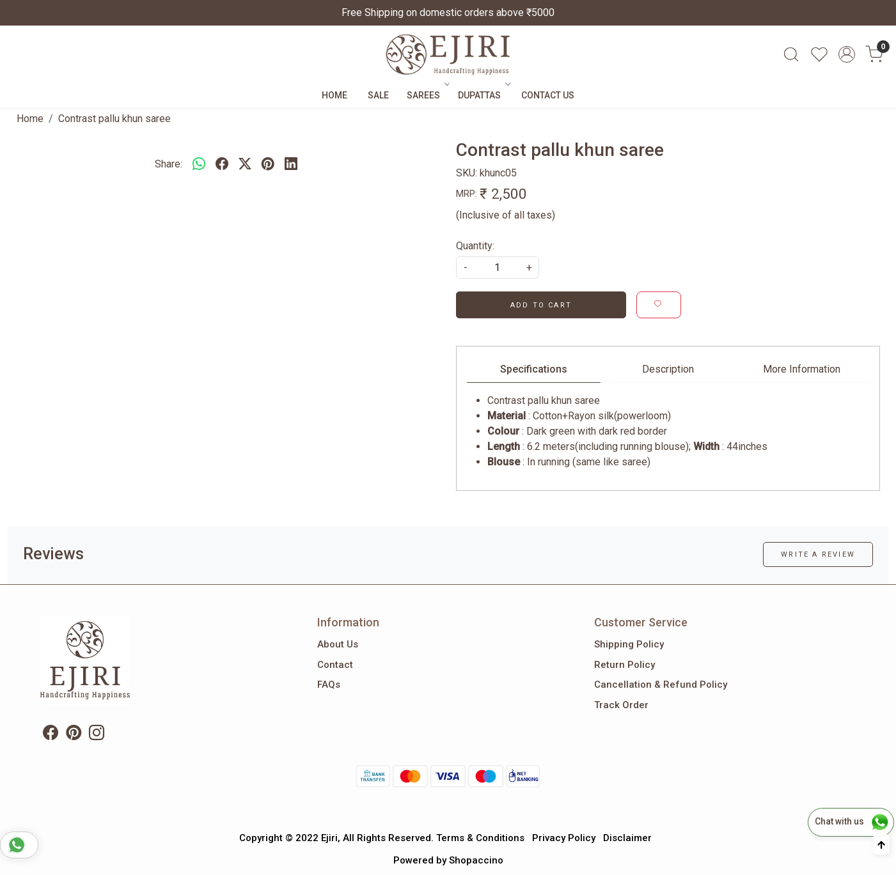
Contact (335, 664)
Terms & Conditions (480, 838)
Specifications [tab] (533, 369)
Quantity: (475, 246)
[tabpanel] (668, 431)
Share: (168, 164)
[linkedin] (291, 164)
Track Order (621, 705)
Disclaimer (627, 838)
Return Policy (624, 664)
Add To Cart (541, 305)
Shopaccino (476, 860)
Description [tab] (668, 369)
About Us (337, 644)
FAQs (328, 684)
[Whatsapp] (198, 164)
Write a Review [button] (818, 554)
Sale (378, 95)
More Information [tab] (801, 369)
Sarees (427, 95)
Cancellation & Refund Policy (660, 684)
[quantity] (497, 267)
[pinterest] (267, 164)
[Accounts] (846, 54)
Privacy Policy (563, 838)
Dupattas (483, 95)
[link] (791, 54)
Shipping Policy (629, 644)
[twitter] (244, 164)
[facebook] (221, 164)
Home (334, 95)
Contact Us (547, 95)
